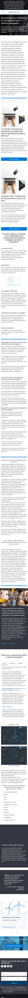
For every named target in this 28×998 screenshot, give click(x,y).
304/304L (4, 690)
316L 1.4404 (16, 690)
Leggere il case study (8, 643)
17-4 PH (23, 688)
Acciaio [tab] (4, 663)
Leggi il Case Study (8, 927)
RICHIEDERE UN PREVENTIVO (14, 945)
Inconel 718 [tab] (12, 663)
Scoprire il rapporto (14, 159)
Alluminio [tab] (20, 663)
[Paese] (14, 979)
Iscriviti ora (14, 983)
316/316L (10, 690)
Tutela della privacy (8, 991)
